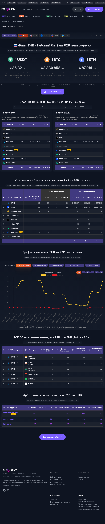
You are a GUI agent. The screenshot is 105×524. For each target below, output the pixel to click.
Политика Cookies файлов (88, 509)
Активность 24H (92, 265)
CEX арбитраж (56, 480)
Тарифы (53, 499)
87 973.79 (48, 142)
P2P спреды (8, 419)
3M (92, 272)
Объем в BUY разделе (74, 265)
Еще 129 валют (96, 36)
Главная (4, 26)
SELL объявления (40, 265)
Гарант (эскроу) (84, 477)
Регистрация (94, 9)
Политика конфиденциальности (86, 500)
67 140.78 (101, 142)
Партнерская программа (60, 502)
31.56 (76, 142)
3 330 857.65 (35, 142)
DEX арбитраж (56, 482)
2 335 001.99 (88, 142)
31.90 (76, 158)
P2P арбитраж (56, 477)
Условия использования (87, 504)
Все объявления (56, 265)
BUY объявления (23, 265)
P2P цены (7, 424)
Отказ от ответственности (88, 507)
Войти (78, 9)
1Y (101, 272)
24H (78, 272)
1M (88, 272)
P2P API (81, 480)
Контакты (54, 505)
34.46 (23, 142)
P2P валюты (11, 26)
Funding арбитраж (57, 485)
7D (84, 272)
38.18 (23, 158)
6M (97, 272)
